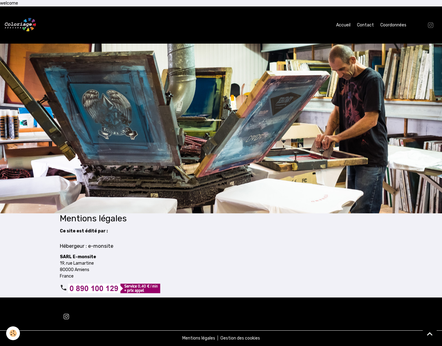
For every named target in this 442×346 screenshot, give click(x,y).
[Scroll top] (429, 333)
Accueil (343, 25)
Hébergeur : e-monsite (86, 246)
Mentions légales (198, 338)
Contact (365, 25)
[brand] (21, 25)
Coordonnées (393, 25)
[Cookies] (13, 333)
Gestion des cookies (240, 338)
